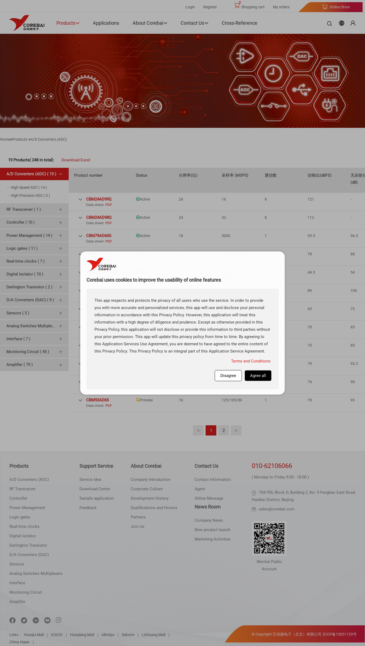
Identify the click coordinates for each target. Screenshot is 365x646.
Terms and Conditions (251, 361)
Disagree (228, 375)
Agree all (258, 375)
